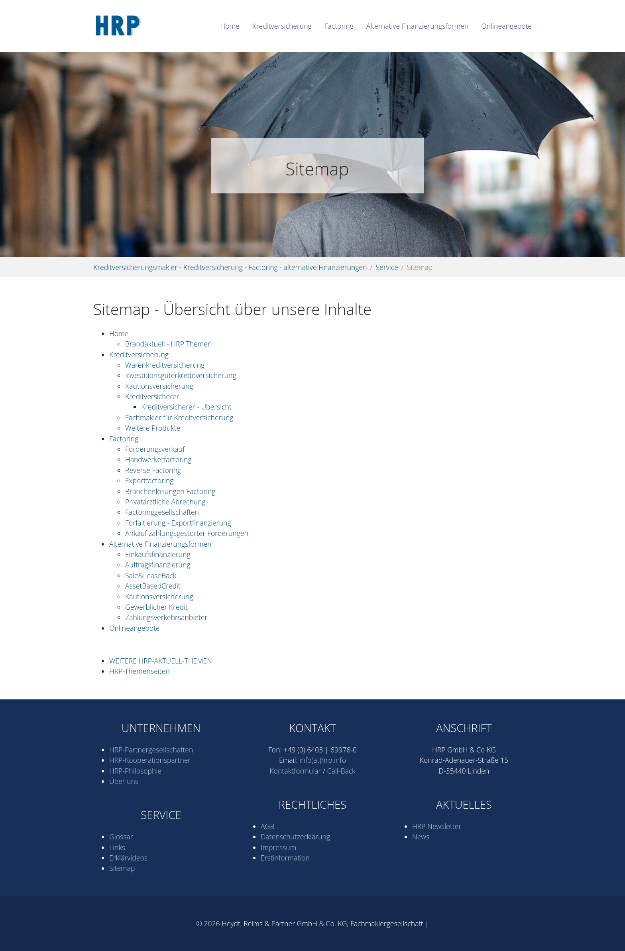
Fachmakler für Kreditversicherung (179, 417)
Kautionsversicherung (159, 386)
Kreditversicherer (152, 396)
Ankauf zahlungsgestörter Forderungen (186, 533)
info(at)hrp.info (322, 760)
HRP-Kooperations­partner (150, 760)
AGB (267, 826)
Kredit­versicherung (139, 354)
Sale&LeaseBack (150, 575)
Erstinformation (285, 857)
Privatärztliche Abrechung (165, 501)
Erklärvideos (128, 857)
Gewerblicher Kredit (156, 607)
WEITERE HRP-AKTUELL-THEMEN (160, 661)
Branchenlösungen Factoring (170, 491)
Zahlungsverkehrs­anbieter (166, 617)
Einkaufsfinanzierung (158, 554)
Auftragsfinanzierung (158, 564)
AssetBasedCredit (153, 586)
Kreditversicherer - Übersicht (186, 407)
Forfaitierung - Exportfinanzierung (178, 523)
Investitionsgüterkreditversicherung (180, 375)
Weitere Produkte (152, 428)
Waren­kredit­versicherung (164, 365)
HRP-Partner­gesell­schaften (151, 749)
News (420, 836)
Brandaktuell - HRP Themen (168, 344)
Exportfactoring (149, 480)
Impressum (278, 847)
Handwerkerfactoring (158, 459)
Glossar (121, 836)
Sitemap (122, 868)
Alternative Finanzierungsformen (160, 544)
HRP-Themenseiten (139, 671)
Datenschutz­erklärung (295, 836)
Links (117, 847)
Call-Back (341, 771)
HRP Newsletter (436, 826)
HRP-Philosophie (135, 771)
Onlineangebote (134, 628)
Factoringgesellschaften (162, 512)
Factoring (123, 438)
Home (118, 333)
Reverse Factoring (153, 470)
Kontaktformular (295, 771)
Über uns (123, 781)
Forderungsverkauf (155, 449)
